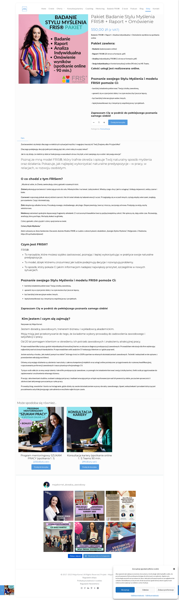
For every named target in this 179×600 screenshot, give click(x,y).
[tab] (22, 138)
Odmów (145, 590)
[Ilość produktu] (99, 122)
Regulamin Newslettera (89, 584)
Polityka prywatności (137, 595)
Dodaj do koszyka (118, 122)
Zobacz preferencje (166, 590)
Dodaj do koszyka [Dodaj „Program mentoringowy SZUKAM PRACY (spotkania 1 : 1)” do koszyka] (41, 467)
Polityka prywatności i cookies (89, 581)
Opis (22, 138)
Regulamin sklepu (89, 577)
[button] (174, 569)
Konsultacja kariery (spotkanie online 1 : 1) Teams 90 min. (89, 457)
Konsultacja (105, 129)
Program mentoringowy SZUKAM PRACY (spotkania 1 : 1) (41, 457)
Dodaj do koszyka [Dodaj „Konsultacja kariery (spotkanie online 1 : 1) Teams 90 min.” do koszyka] (89, 467)
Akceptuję (125, 590)
